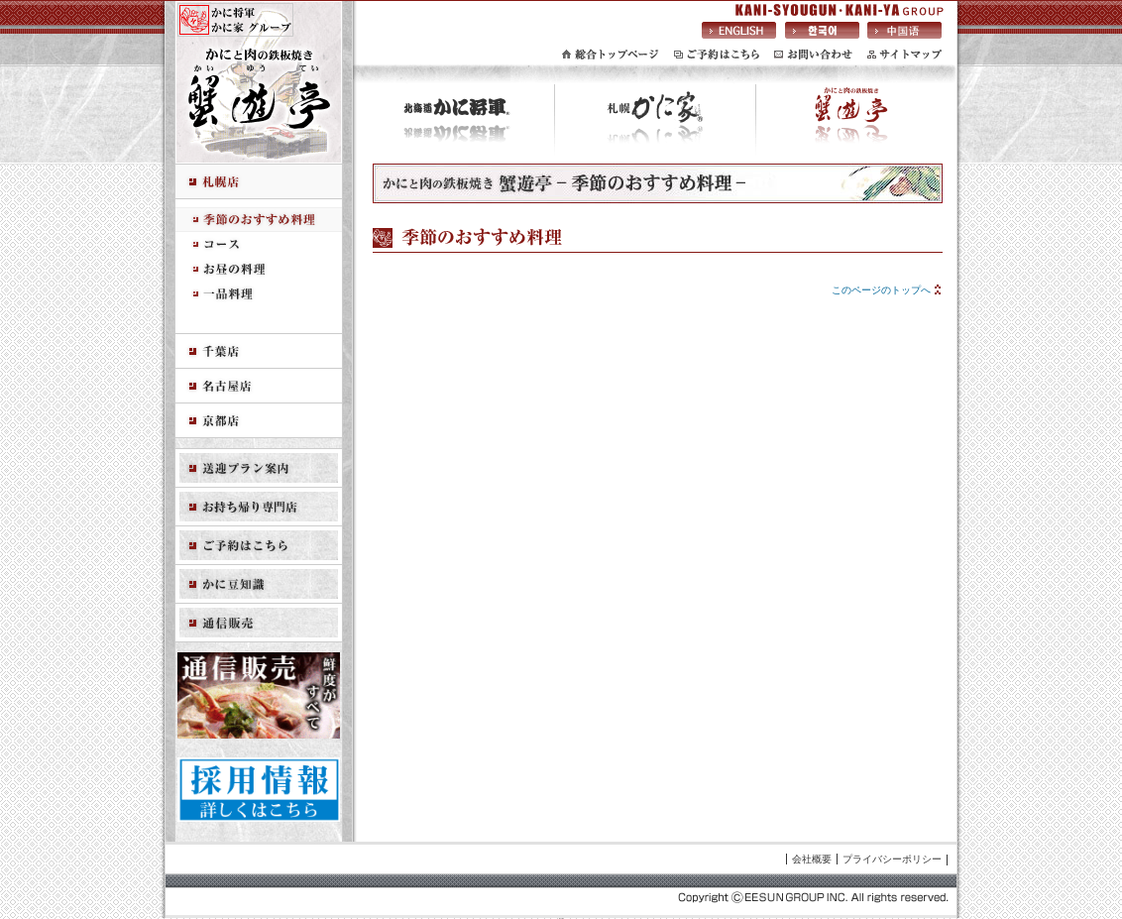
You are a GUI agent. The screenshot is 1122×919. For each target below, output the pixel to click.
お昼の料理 (258, 269)
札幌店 (258, 182)
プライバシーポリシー (892, 859)
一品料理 (258, 294)
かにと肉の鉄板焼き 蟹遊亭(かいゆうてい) (851, 124)
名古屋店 (258, 386)
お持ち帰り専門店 (258, 507)
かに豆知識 (258, 584)
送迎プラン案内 (258, 468)
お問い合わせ (813, 55)
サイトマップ (905, 55)
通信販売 (258, 623)
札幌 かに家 (655, 124)
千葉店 (258, 351)
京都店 (258, 420)
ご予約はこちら (716, 55)
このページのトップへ (881, 290)
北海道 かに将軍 (457, 124)
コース (258, 244)
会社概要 (812, 859)
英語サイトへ (739, 29)
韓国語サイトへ (822, 29)
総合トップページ (610, 55)
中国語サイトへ (904, 29)
